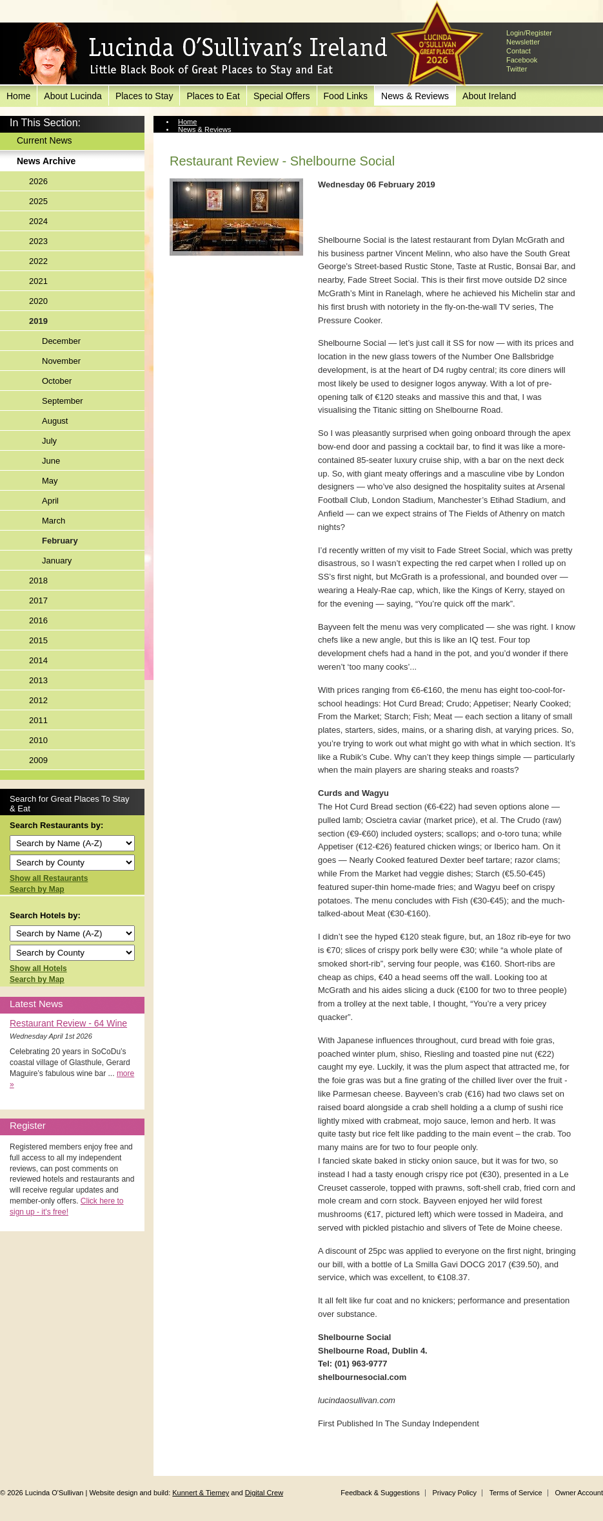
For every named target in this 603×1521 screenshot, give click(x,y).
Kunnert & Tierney (200, 1493)
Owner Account (579, 1493)
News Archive (46, 161)
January (57, 560)
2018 (38, 580)
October (57, 381)
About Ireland (489, 96)
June (51, 461)
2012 (38, 700)
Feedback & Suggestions (380, 1493)
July (49, 441)
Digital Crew (264, 1493)
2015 (38, 640)
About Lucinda (73, 96)
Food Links (346, 96)
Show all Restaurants (49, 878)
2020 (38, 301)
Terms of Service (515, 1493)
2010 (38, 740)
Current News (44, 140)
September (62, 401)
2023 (38, 241)
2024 (38, 221)
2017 (38, 600)
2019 (38, 321)
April (50, 500)
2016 (38, 620)
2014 (38, 660)
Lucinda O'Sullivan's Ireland (203, 54)
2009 (38, 760)
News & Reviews (415, 96)
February (60, 540)
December (61, 341)
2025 (38, 201)
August (55, 421)
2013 (38, 680)
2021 (38, 281)
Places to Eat (213, 96)
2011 (38, 720)
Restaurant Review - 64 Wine (68, 1023)
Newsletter (523, 42)
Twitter (516, 69)
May (50, 481)
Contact (518, 51)
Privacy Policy (454, 1493)
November (61, 361)
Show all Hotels (38, 968)
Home (18, 96)
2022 (38, 261)
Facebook (521, 60)
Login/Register (529, 33)
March (53, 520)
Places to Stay (144, 96)
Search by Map (37, 889)
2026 (38, 181)
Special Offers (281, 96)
